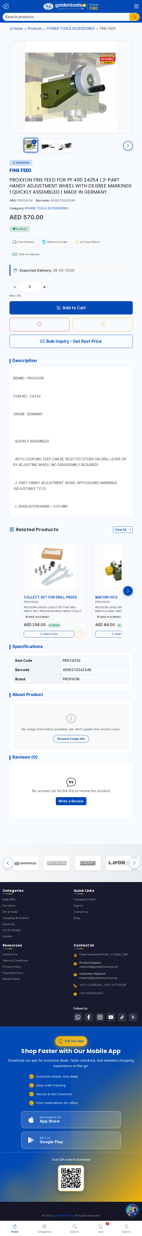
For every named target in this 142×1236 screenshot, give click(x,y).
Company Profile (84, 906)
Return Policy (11, 985)
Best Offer (9, 906)
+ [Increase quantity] (44, 291)
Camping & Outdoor (16, 925)
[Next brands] (134, 868)
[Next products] (128, 595)
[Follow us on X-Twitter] (133, 1024)
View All (123, 534)
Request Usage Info (71, 743)
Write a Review (71, 806)
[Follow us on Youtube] (111, 1024)
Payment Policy (13, 979)
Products (35, 28)
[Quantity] (29, 291)
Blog (77, 925)
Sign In (78, 912)
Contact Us (10, 961)
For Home (9, 912)
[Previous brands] (8, 868)
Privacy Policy (12, 973)
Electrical (9, 931)
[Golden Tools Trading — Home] (71, 6)
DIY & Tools (10, 918)
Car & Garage (11, 937)
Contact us (81, 918)
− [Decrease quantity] (14, 291)
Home (16, 28)
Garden (7, 943)
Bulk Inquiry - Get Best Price (71, 345)
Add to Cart (71, 312)
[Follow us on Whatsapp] (78, 1024)
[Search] (66, 17)
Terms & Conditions (15, 967)
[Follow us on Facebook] (89, 1024)
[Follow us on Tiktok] (122, 1024)
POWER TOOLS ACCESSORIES (71, 28)
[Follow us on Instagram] (100, 1024)
